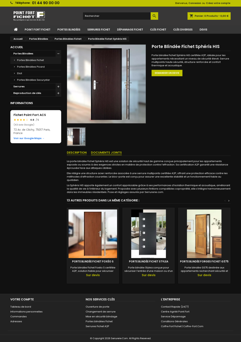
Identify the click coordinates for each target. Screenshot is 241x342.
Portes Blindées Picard (31, 67)
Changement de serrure (101, 311)
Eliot (19, 73)
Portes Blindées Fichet (30, 60)
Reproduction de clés (27, 93)
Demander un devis (167, 73)
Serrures (18, 86)
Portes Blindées (68, 29)
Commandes (18, 316)
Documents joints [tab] (106, 152)
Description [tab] (77, 152)
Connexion (194, 3)
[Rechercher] (120, 16)
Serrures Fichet (98, 29)
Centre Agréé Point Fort (175, 311)
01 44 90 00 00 (45, 2)
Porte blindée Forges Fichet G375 (204, 261)
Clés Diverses (183, 29)
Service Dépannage (173, 316)
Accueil (16, 47)
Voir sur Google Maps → (29, 138)
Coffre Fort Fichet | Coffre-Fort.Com (182, 326)
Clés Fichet (158, 29)
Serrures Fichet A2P (97, 326)
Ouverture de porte (97, 306)
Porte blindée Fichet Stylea (148, 261)
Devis (203, 29)
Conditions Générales (174, 321)
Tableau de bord (20, 306)
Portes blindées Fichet (99, 321)
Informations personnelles (26, 311)
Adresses (16, 321)
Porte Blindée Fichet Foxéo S (93, 261)
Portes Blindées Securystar (33, 80)
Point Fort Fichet (37, 29)
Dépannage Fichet (130, 29)
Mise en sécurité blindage (101, 316)
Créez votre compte (218, 3)
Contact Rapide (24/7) (175, 306)
